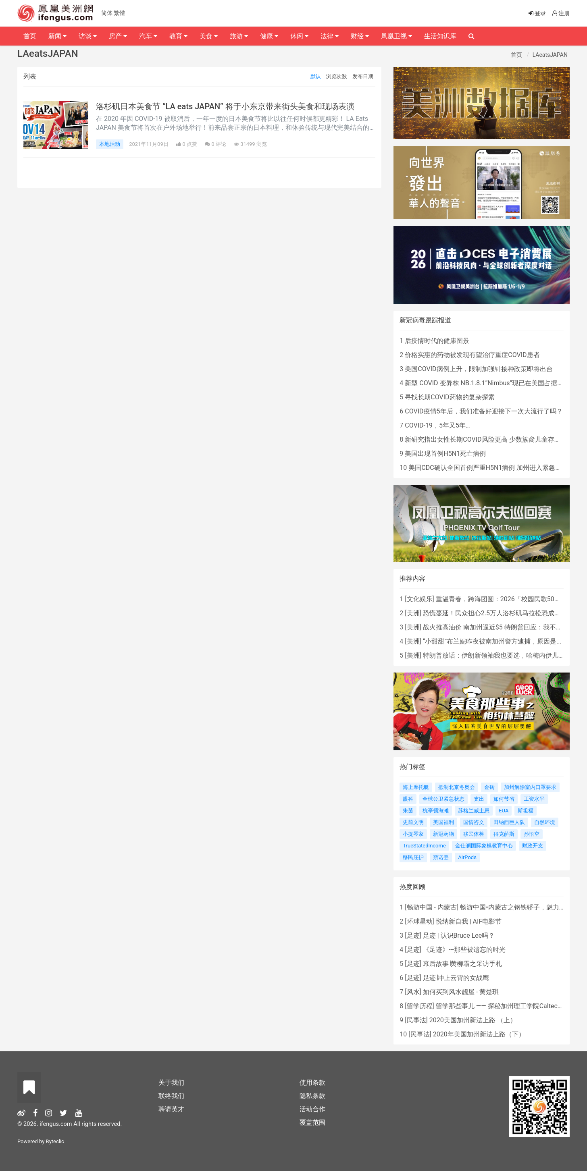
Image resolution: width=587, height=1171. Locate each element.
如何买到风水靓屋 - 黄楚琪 (461, 992)
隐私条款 (312, 1096)
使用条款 (312, 1082)
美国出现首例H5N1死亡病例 (445, 453)
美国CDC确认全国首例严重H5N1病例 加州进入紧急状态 (488, 467)
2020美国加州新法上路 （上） (472, 1020)
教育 (178, 36)
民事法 (416, 1020)
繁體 (119, 13)
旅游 (239, 36)
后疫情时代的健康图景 (437, 341)
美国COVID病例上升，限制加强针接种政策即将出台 (478, 369)
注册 (560, 13)
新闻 (57, 36)
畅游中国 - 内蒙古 (432, 907)
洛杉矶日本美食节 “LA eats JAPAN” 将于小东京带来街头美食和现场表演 (225, 106)
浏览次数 (336, 76)
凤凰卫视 (396, 36)
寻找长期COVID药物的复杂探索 (449, 397)
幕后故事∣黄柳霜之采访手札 (462, 964)
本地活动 (109, 144)
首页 (516, 55)
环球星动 (420, 921)
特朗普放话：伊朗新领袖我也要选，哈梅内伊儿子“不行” (502, 655)
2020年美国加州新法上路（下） (479, 1034)
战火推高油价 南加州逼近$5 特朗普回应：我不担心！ (499, 627)
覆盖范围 (312, 1122)
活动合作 (312, 1109)
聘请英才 (171, 1109)
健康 (269, 36)
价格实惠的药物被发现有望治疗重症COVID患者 (472, 355)
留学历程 (420, 1006)
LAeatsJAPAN (550, 55)
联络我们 (171, 1096)
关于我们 (171, 1082)
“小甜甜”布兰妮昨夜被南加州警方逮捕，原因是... (492, 641)
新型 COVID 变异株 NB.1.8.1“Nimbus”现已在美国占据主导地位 (494, 383)
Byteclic (55, 1141)
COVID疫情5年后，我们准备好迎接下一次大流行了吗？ (483, 411)
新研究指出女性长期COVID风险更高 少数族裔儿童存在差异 (489, 439)
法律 (330, 36)
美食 (209, 36)
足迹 (413, 935)
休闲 (299, 36)
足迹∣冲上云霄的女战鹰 (456, 978)
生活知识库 (440, 36)
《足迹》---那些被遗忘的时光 (464, 949)
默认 (315, 76)
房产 (118, 36)
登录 (536, 13)
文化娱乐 (420, 599)
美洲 (413, 613)
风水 (413, 992)
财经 (360, 36)
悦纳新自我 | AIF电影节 (469, 921)
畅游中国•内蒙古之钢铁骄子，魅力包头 (516, 907)
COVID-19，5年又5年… (437, 425)
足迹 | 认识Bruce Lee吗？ (459, 935)
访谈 (88, 36)
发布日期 (362, 76)
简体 (106, 13)
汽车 (148, 36)
